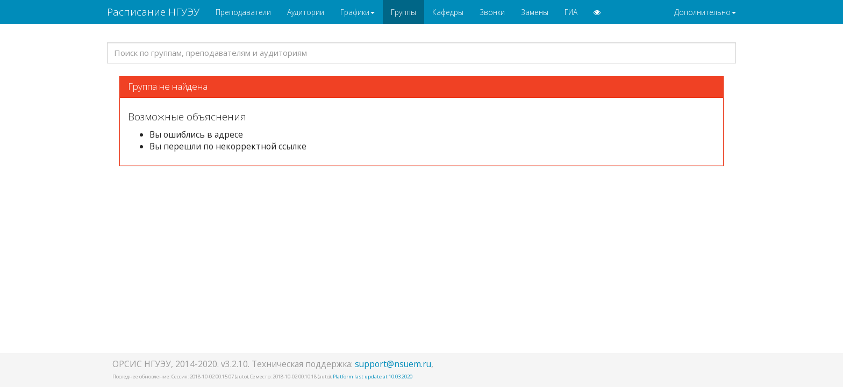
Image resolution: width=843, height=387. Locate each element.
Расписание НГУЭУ (153, 12)
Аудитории (305, 12)
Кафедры (447, 12)
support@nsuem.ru (393, 364)
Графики (357, 12)
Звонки (492, 12)
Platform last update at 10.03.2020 (372, 376)
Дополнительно (705, 12)
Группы (403, 12)
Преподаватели (243, 12)
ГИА (571, 12)
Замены (534, 12)
